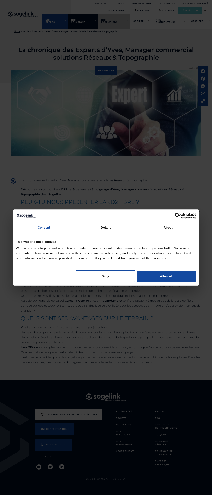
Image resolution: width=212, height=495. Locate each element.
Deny (105, 276)
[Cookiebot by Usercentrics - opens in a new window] (178, 216)
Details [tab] (106, 227)
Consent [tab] (44, 227)
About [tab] (168, 227)
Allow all (166, 276)
